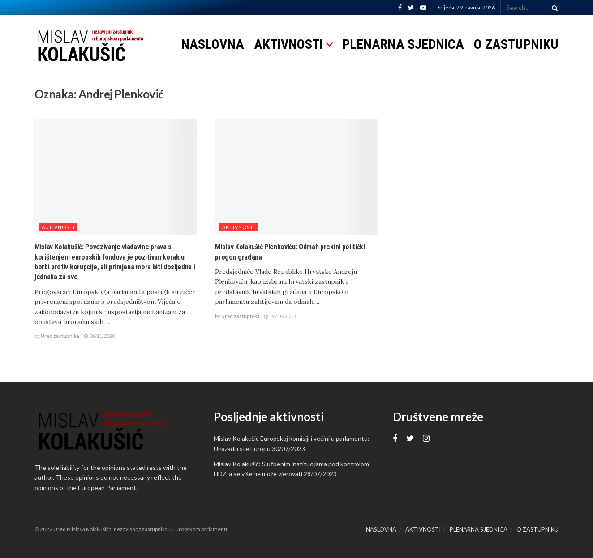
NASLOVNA (212, 44)
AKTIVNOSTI (288, 44)
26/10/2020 (279, 316)
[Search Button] (553, 7)
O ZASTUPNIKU (516, 44)
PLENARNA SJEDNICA (403, 44)
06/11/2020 (99, 336)
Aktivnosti (58, 227)
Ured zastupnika (60, 336)
